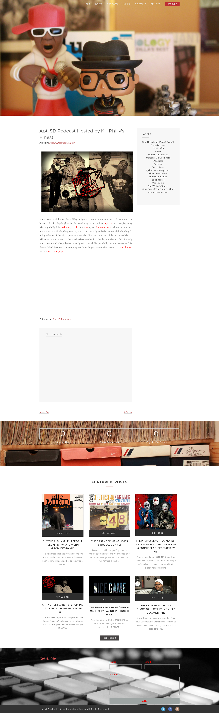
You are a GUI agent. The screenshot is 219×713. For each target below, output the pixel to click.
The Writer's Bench (158, 186)
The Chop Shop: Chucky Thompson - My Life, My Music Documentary (156, 609)
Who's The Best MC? (158, 192)
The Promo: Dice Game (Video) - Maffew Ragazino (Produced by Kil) (109, 611)
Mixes (127, 4)
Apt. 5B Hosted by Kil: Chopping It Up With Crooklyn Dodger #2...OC (62, 608)
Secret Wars (158, 167)
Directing (140, 4)
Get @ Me (172, 4)
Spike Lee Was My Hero (158, 170)
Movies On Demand (158, 154)
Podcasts (113, 4)
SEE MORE (109, 638)
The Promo (158, 183)
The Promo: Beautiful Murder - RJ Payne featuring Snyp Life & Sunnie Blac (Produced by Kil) (156, 546)
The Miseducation (158, 176)
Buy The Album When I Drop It (158, 142)
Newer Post (44, 412)
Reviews (155, 4)
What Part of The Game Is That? (158, 189)
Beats (98, 4)
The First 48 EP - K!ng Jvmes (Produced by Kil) (109, 543)
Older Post (128, 412)
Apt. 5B (56, 319)
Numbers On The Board (158, 158)
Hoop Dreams (158, 145)
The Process (158, 180)
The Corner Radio (158, 173)
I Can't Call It (158, 148)
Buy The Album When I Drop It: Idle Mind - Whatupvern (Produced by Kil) (63, 545)
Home (87, 4)
